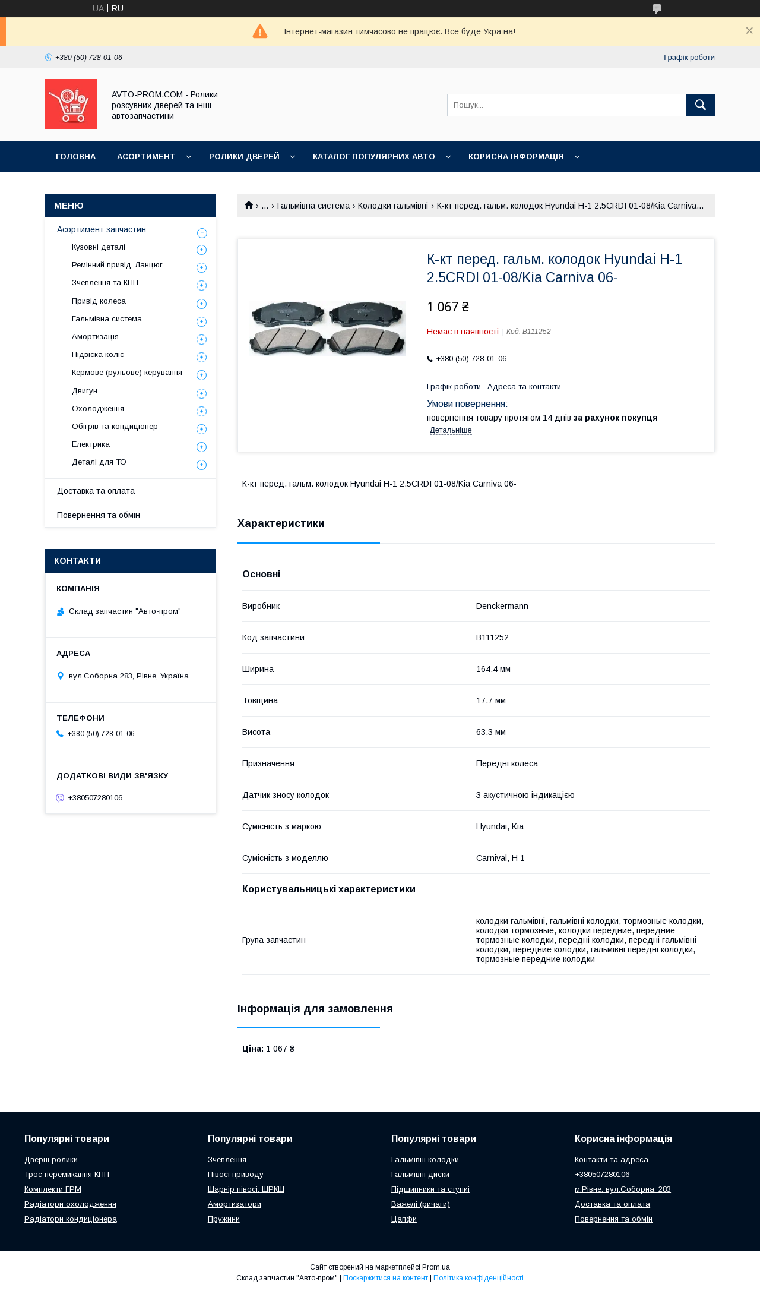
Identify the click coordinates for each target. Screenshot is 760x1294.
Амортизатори (234, 1204)
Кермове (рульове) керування (127, 372)
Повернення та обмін (98, 515)
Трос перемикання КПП (66, 1174)
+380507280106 (602, 1174)
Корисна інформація (516, 156)
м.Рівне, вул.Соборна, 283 (623, 1189)
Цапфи (404, 1218)
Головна (76, 156)
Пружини (224, 1218)
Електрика (91, 444)
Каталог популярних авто (374, 156)
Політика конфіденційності (478, 1278)
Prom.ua (436, 1267)
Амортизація (95, 336)
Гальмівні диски (420, 1174)
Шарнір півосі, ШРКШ (246, 1189)
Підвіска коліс (98, 354)
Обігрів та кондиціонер (115, 426)
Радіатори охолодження (70, 1204)
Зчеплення (227, 1159)
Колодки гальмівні (393, 205)
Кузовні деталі (98, 246)
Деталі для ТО (99, 461)
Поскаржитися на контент (385, 1278)
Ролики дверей (244, 156)
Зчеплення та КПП (105, 282)
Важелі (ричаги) (420, 1204)
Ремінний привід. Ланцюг (117, 264)
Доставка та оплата (96, 490)
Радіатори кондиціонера (70, 1218)
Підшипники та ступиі (430, 1189)
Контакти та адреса (611, 1159)
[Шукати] (700, 105)
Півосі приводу (236, 1174)
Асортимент (146, 156)
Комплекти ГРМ (52, 1189)
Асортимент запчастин (101, 229)
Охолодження (98, 408)
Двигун (84, 390)
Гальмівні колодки (425, 1159)
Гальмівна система (313, 205)
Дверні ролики (51, 1159)
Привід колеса (99, 300)
